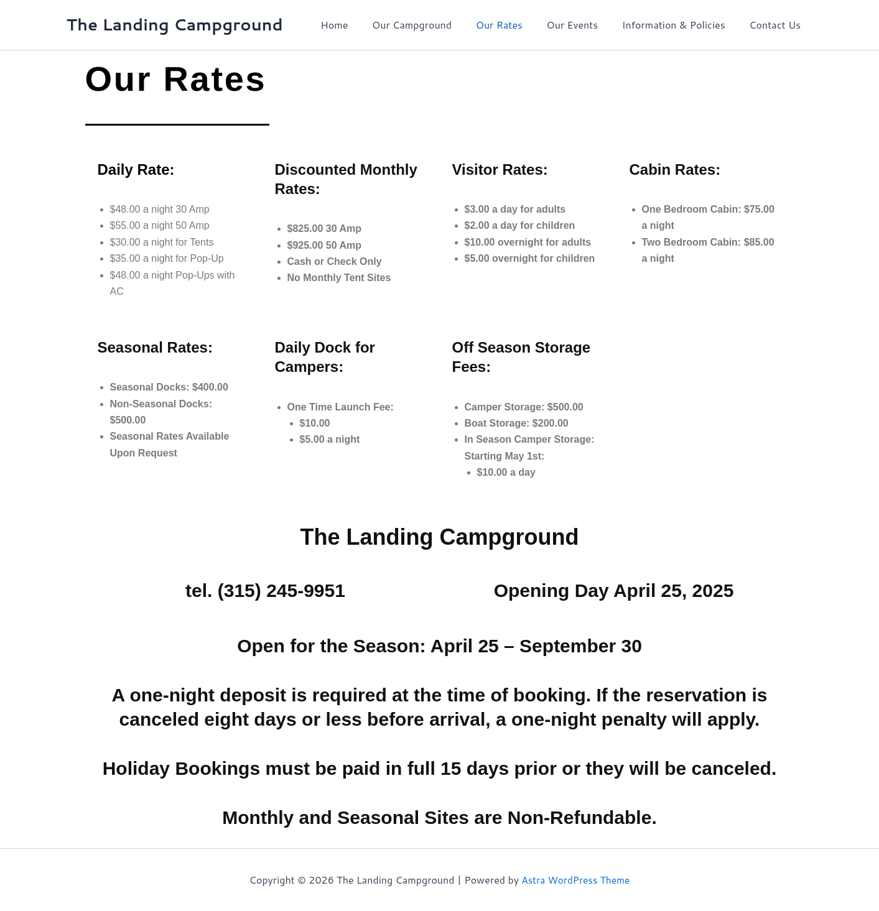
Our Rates (513, 24)
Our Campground (430, 24)
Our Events (582, 24)
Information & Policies (680, 24)
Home (357, 24)
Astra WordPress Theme (575, 879)
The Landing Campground (175, 24)
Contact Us (777, 24)
